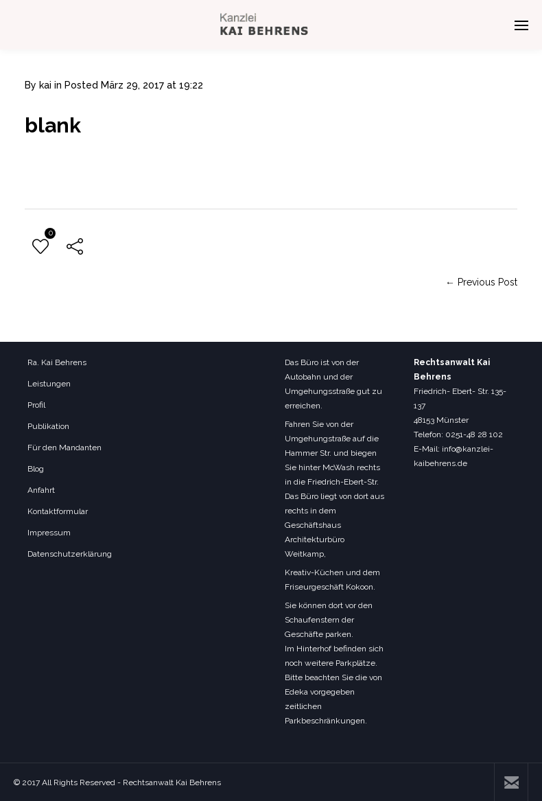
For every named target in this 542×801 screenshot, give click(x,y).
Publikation (48, 426)
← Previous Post (481, 282)
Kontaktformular (57, 511)
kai (45, 85)
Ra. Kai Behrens (56, 362)
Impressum (49, 532)
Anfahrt (41, 490)
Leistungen (49, 383)
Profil (36, 405)
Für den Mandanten (64, 447)
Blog (35, 469)
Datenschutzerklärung (69, 554)
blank (53, 125)
